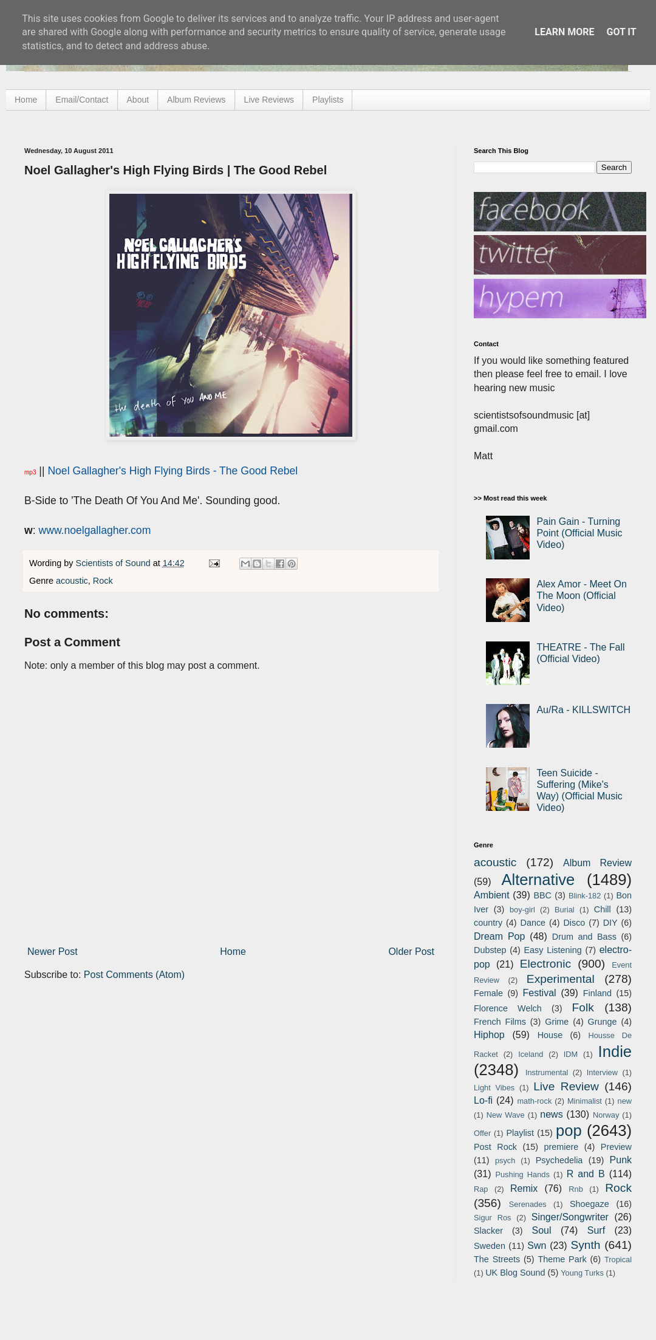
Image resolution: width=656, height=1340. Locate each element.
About (138, 99)
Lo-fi (483, 1100)
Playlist (520, 1133)
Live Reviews (269, 99)
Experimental (561, 979)
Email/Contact (81, 99)
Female (488, 993)
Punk (621, 1160)
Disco (574, 923)
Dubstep (490, 950)
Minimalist (584, 1101)
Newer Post (52, 951)
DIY (610, 923)
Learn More (564, 32)
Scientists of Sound (114, 563)
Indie (615, 1051)
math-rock (534, 1101)
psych (505, 1160)
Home (26, 99)
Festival (539, 993)
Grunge (602, 1022)
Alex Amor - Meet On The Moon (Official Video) (581, 595)
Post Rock (495, 1147)
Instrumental (546, 1072)
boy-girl (522, 909)
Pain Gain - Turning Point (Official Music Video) (579, 533)
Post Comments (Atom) (134, 974)
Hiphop (489, 1035)
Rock (103, 581)
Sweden (489, 1246)
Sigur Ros (492, 1217)
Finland (597, 993)
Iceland (530, 1054)
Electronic (545, 963)
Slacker (488, 1231)
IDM (571, 1054)
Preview (616, 1147)
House (550, 1035)
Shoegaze (589, 1204)
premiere (561, 1147)
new (625, 1101)
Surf (596, 1230)
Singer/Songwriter (570, 1217)
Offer (482, 1133)
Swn (536, 1245)
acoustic (72, 581)
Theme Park (562, 1259)
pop (569, 1130)
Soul (542, 1230)
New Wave (506, 1115)
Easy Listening (553, 950)
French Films (500, 1022)
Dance (532, 923)
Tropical (618, 1259)
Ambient (492, 895)
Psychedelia (559, 1160)
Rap (481, 1189)
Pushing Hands (522, 1174)
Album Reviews (196, 99)
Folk (583, 1007)
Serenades (528, 1204)
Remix (524, 1188)
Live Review (566, 1086)
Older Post (411, 951)
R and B (586, 1174)
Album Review (597, 863)
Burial (565, 909)
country (488, 923)
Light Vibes (494, 1087)
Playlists (327, 99)
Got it (621, 32)
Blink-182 (585, 895)
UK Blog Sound (515, 1272)
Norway (606, 1115)
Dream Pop (499, 936)
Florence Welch (508, 1008)
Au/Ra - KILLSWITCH (583, 710)
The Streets (497, 1259)
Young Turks (582, 1272)
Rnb (576, 1189)
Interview (602, 1072)
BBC (542, 895)
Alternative (538, 879)
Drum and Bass (584, 937)
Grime (557, 1022)
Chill (602, 909)
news (551, 1114)
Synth (585, 1245)
